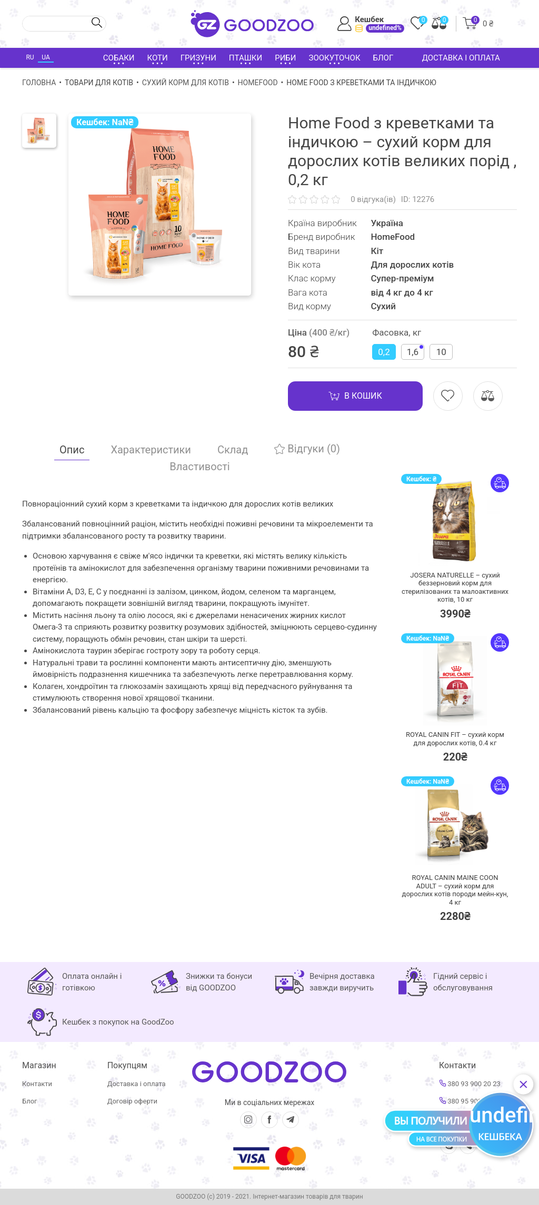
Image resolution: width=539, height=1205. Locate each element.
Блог (383, 58)
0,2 (384, 352)
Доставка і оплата (461, 58)
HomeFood (258, 82)
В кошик (355, 396)
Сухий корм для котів (185, 82)
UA (45, 57)
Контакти (37, 1084)
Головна (39, 82)
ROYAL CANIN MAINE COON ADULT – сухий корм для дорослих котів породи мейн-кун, (455, 890)
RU (30, 57)
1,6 (415, 351)
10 (441, 352)
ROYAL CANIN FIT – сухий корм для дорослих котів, (455, 739)
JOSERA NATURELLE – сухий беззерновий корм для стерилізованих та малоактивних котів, (455, 587)
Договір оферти (132, 1101)
